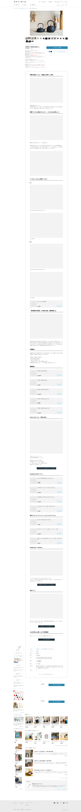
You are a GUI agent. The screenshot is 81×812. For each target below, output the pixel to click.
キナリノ (14, 803)
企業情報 (14, 809)
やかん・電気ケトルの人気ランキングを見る (61, 745)
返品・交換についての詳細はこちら (18, 685)
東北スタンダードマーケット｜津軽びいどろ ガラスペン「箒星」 (48, 529)
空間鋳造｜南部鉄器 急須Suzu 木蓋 (43, 398)
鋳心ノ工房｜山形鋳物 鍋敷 (41, 301)
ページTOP (41, 797)
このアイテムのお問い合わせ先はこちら (47, 674)
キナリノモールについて (29, 802)
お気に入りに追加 (62, 51)
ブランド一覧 (21, 802)
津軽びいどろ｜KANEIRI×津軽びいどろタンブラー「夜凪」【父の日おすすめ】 (49, 539)
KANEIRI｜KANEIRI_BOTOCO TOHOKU (44, 519)
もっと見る (61, 786)
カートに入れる (56, 684)
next (66, 23)
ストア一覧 (19, 8)
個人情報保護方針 (22, 809)
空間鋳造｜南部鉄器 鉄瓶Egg (42, 370)
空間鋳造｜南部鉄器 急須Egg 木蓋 (42, 389)
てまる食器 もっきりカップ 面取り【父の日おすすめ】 (46, 506)
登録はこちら (22, 726)
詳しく (59, 375)
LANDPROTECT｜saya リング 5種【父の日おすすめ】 (46, 487)
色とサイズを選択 (57, 47)
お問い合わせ (27, 805)
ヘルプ (26, 803)
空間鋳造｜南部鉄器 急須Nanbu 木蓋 (43, 408)
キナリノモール (15, 8)
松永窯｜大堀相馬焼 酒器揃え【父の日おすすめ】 (45, 478)
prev (26, 23)
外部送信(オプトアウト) (29, 809)
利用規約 (18, 809)
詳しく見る (22, 712)
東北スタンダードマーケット (25, 8)
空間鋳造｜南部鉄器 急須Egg (42, 380)
